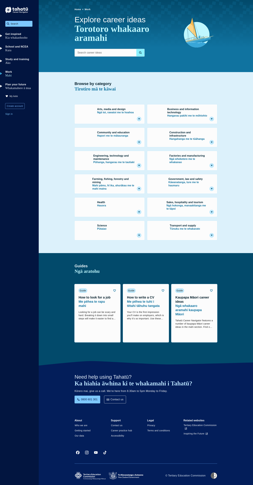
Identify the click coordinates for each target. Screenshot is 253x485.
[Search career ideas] (110, 53)
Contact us (115, 399)
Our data (79, 435)
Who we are (81, 425)
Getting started (83, 430)
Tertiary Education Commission (200, 427)
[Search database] (140, 52)
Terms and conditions (158, 430)
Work (88, 9)
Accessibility (117, 435)
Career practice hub (121, 430)
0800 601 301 (87, 399)
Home (78, 9)
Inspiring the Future (196, 433)
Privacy (151, 425)
